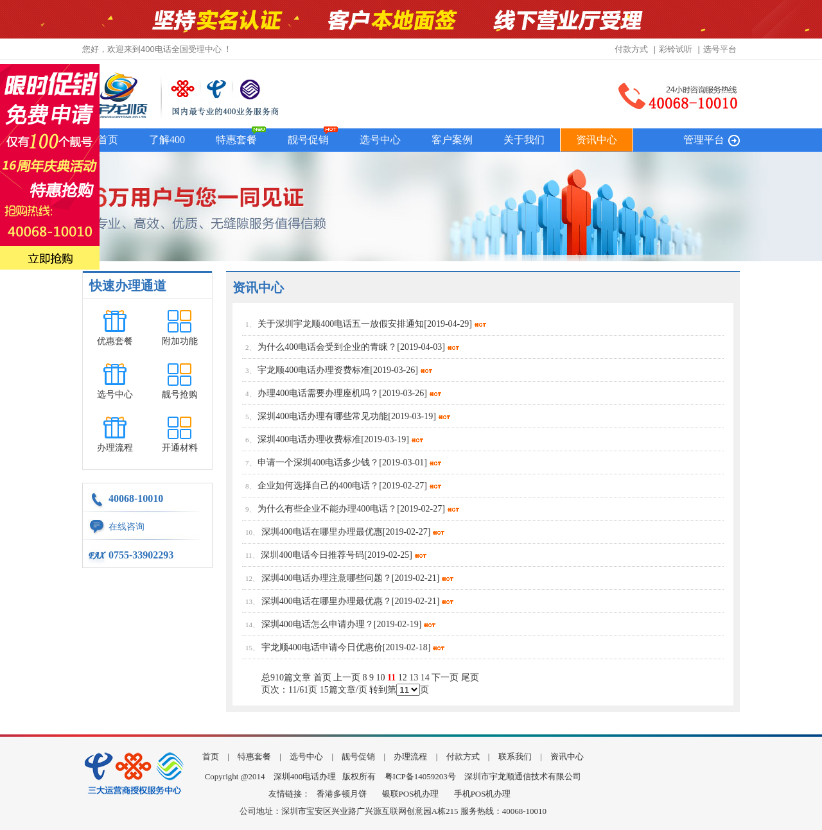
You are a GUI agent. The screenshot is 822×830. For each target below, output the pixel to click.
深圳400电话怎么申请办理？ (317, 624)
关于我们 (524, 139)
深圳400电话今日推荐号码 (312, 555)
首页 (108, 139)
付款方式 (631, 49)
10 (380, 677)
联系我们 (515, 756)
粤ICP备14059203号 (420, 776)
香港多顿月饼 (342, 794)
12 (402, 677)
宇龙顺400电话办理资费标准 (314, 370)
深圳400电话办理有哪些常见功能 (323, 416)
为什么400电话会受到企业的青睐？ (327, 347)
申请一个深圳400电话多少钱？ (318, 462)
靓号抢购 (180, 394)
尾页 (470, 677)
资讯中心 (596, 139)
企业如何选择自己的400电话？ (318, 485)
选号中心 (380, 139)
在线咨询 (126, 527)
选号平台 (720, 49)
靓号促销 (308, 139)
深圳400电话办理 (305, 776)
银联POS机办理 (410, 794)
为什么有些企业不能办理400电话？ (327, 509)
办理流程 (115, 448)
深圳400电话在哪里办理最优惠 (322, 532)
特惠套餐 (236, 139)
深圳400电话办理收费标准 (309, 439)
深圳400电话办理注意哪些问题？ (326, 578)
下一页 (445, 677)
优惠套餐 (115, 341)
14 (425, 677)
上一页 (346, 677)
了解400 (167, 139)
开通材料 (180, 448)
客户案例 (452, 139)
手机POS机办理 (482, 794)
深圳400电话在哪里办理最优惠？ (326, 601)
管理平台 (703, 139)
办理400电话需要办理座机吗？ (318, 393)
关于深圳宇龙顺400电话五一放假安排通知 (341, 324)
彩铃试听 (675, 49)
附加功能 (180, 341)
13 (413, 677)
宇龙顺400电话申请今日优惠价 (322, 647)
